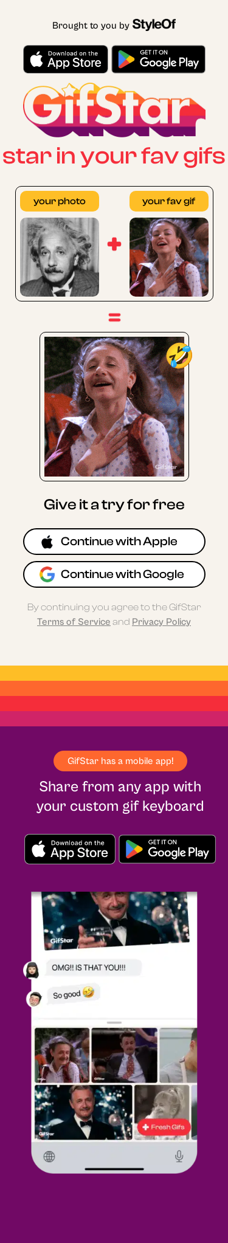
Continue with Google (112, 574)
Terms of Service (74, 621)
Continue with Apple (109, 541)
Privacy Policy (161, 621)
